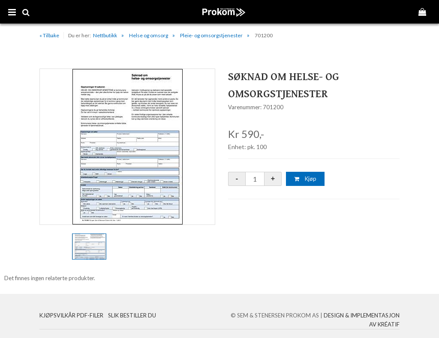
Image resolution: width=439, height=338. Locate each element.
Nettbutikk (105, 35)
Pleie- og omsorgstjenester (211, 35)
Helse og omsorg (148, 35)
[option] (127, 146)
